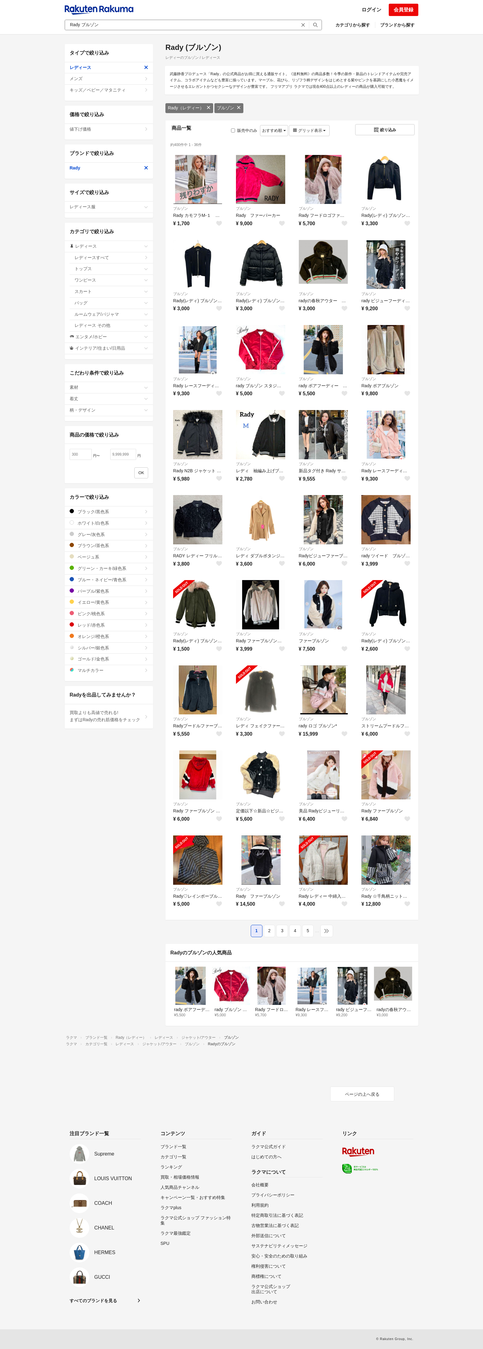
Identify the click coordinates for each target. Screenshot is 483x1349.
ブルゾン (229, 107)
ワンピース (111, 280)
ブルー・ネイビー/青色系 (109, 579)
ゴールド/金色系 (109, 658)
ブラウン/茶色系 (109, 545)
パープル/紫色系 (109, 591)
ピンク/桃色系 (109, 613)
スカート (111, 291)
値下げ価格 (109, 129)
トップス (111, 268)
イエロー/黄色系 (109, 602)
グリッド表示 (309, 130)
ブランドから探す (397, 24)
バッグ (111, 302)
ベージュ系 (109, 556)
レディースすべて (111, 257)
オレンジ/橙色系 (109, 636)
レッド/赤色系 (109, 625)
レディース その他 (111, 325)
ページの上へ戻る (362, 1094)
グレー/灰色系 (109, 534)
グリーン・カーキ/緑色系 (109, 568)
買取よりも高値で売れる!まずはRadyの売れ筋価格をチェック (109, 716)
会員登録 (403, 9)
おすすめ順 (274, 130)
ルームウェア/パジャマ (111, 314)
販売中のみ (244, 130)
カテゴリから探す (352, 24)
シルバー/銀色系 (109, 647)
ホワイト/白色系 (109, 523)
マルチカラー (109, 670)
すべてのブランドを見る (93, 1300)
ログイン (371, 9)
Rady (109, 167)
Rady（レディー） (189, 107)
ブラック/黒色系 (109, 511)
